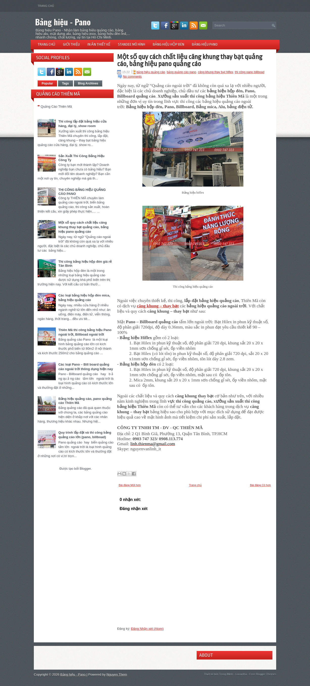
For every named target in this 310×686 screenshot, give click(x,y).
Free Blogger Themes (262, 674)
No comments (132, 76)
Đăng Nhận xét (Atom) (147, 629)
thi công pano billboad (249, 72)
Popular (47, 83)
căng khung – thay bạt (158, 306)
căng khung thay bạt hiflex (215, 72)
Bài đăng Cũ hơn (260, 485)
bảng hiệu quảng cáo (151, 72)
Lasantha (241, 674)
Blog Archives (88, 83)
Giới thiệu (71, 44)
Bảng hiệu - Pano (63, 22)
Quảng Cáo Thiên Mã (56, 106)
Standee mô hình (131, 44)
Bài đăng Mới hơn (130, 485)
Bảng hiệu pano (205, 44)
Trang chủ (46, 5)
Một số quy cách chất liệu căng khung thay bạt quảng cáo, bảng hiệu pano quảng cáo (83, 227)
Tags (65, 83)
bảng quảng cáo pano (181, 72)
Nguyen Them (117, 674)
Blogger (85, 468)
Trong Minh (226, 674)
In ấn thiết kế (98, 44)
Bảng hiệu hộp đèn (168, 44)
